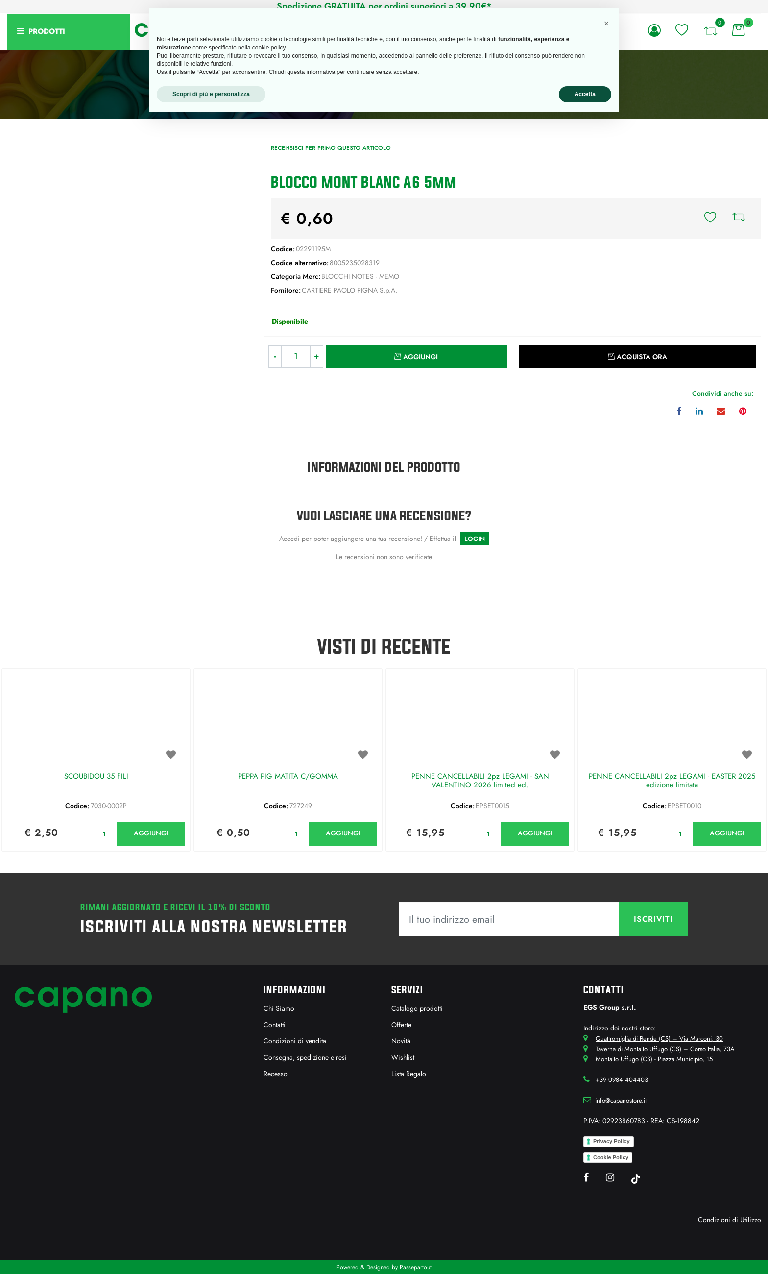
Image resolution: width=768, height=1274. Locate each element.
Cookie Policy (610, 1157)
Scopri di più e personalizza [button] (211, 94)
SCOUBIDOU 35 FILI (96, 777)
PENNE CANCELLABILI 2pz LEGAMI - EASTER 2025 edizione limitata (672, 781)
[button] (656, 30)
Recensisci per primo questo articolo (331, 148)
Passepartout (416, 1267)
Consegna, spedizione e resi (305, 1057)
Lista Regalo (408, 1073)
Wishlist (402, 1057)
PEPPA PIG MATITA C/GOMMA (288, 777)
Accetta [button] (585, 94)
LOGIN (474, 538)
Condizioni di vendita (295, 1041)
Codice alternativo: (300, 263)
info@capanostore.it (621, 1100)
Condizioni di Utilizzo (729, 1220)
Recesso (276, 1073)
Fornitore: (286, 290)
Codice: (283, 249)
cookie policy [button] (269, 47)
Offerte (401, 1024)
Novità (400, 1041)
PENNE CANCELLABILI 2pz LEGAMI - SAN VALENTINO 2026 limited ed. (480, 781)
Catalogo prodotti (417, 1008)
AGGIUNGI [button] (151, 833)
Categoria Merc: (295, 276)
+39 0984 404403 (622, 1079)
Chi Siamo (279, 1008)
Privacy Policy (611, 1141)
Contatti (275, 1024)
